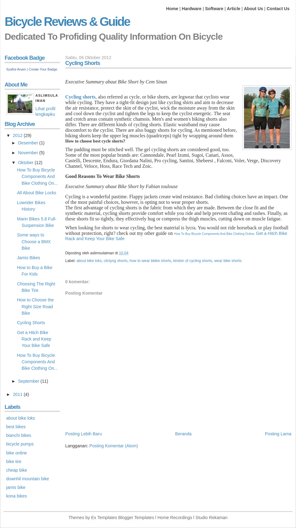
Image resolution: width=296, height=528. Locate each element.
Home (172, 8)
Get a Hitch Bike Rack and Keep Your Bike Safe (34, 339)
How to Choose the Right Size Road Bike (35, 306)
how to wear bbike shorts (150, 261)
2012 (18, 135)
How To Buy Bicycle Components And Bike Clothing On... (37, 176)
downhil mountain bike (27, 478)
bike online (16, 452)
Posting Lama (278, 433)
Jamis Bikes (28, 257)
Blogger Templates (136, 517)
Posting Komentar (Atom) (113, 445)
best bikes (16, 426)
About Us (253, 8)
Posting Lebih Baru (83, 433)
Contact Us (278, 8)
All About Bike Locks (36, 192)
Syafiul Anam (16, 69)
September (29, 381)
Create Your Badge (43, 69)
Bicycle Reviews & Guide (67, 21)
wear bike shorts (228, 261)
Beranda (183, 433)
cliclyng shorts (115, 261)
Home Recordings (175, 517)
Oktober (26, 162)
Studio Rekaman (211, 517)
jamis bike (16, 487)
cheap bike (16, 470)
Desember (28, 142)
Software (214, 8)
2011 (18, 394)
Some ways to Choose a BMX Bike (34, 241)
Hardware (192, 8)
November (28, 152)
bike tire (13, 461)
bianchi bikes (18, 435)
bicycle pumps (20, 443)
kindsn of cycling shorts (192, 261)
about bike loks (89, 261)
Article (233, 8)
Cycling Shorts (31, 322)
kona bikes (16, 496)
